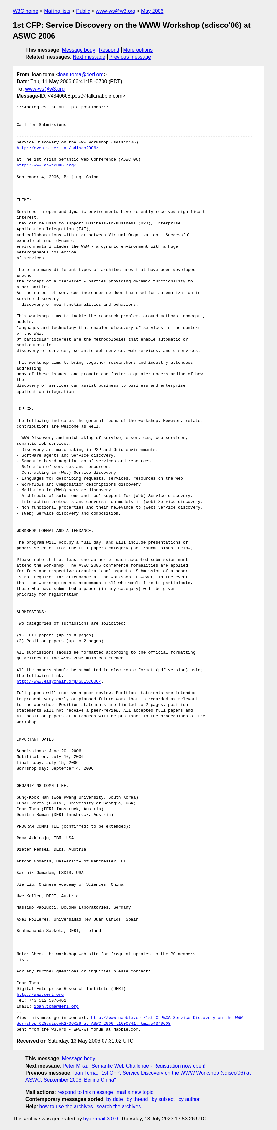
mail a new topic (135, 1092)
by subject (163, 1099)
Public (83, 11)
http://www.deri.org (40, 995)
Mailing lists (57, 11)
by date (114, 1099)
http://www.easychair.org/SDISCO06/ (59, 682)
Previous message (130, 57)
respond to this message (85, 1092)
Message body (78, 50)
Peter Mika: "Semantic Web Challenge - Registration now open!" (135, 1065)
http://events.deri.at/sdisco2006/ (57, 148)
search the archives (119, 1106)
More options (138, 50)
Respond (109, 50)
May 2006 (152, 11)
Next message (89, 57)
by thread (137, 1099)
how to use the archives (66, 1106)
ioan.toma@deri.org (81, 74)
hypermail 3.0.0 (100, 1118)
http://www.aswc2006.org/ (46, 165)
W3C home (25, 11)
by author (189, 1099)
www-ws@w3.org (115, 11)
